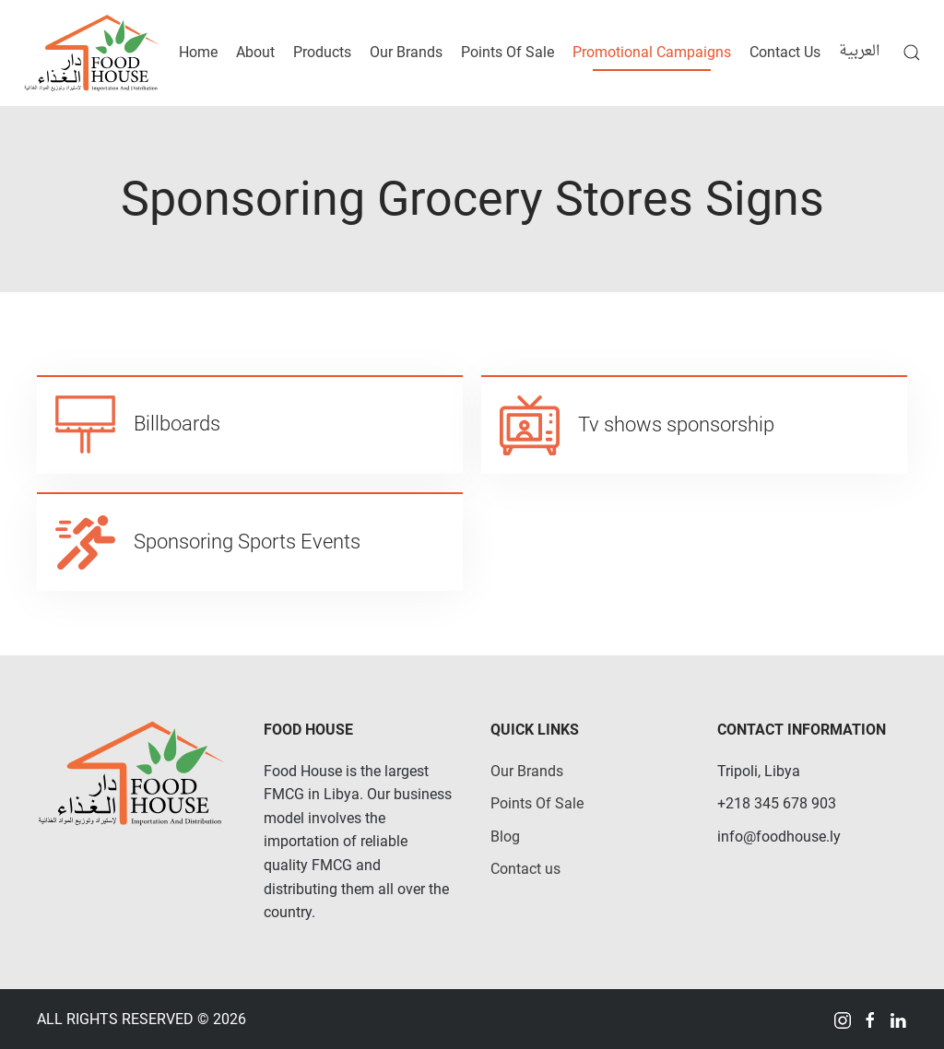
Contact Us (784, 52)
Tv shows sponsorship (676, 424)
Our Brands (406, 52)
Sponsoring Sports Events (247, 541)
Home (198, 52)
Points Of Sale (507, 52)
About (255, 52)
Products (322, 52)
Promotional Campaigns (651, 52)
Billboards (177, 423)
